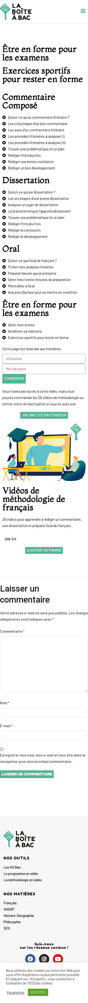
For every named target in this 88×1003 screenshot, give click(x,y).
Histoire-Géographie (19, 915)
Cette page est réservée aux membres (31, 349)
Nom (4, 703)
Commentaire (12, 631)
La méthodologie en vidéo (23, 880)
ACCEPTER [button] (38, 992)
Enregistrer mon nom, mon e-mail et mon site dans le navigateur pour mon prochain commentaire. (42, 758)
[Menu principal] (83, 11)
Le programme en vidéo (21, 873)
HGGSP (9, 909)
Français (10, 903)
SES (7, 928)
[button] (44, 415)
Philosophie (12, 922)
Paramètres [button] (15, 992)
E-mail (6, 726)
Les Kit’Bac (12, 867)
